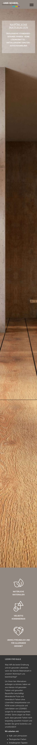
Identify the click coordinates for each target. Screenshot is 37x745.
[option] (18, 288)
